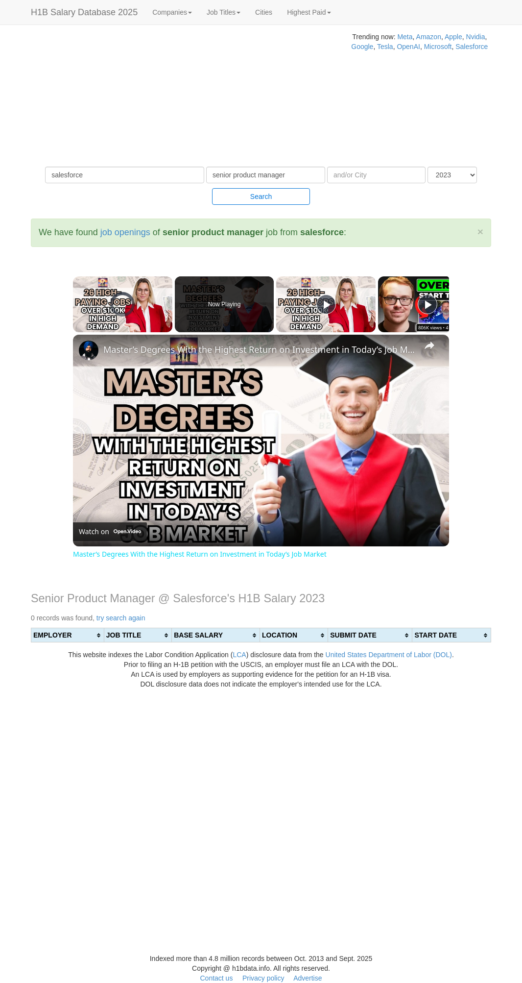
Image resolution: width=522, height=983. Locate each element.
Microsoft (438, 46)
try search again (120, 618)
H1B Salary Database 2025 (84, 12)
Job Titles (223, 12)
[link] (88, 350)
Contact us (216, 978)
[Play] (326, 304)
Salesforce (471, 46)
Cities (263, 12)
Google (362, 46)
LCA (239, 655)
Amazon (428, 37)
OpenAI (408, 46)
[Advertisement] (174, 98)
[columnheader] (67, 635)
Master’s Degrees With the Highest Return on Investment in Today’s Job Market (259, 349)
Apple (453, 37)
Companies (172, 12)
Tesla (385, 46)
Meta (404, 37)
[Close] (480, 231)
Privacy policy (263, 978)
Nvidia (475, 37)
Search (261, 196)
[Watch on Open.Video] (110, 531)
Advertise (307, 978)
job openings (125, 232)
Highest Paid (309, 12)
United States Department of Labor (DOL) (389, 655)
